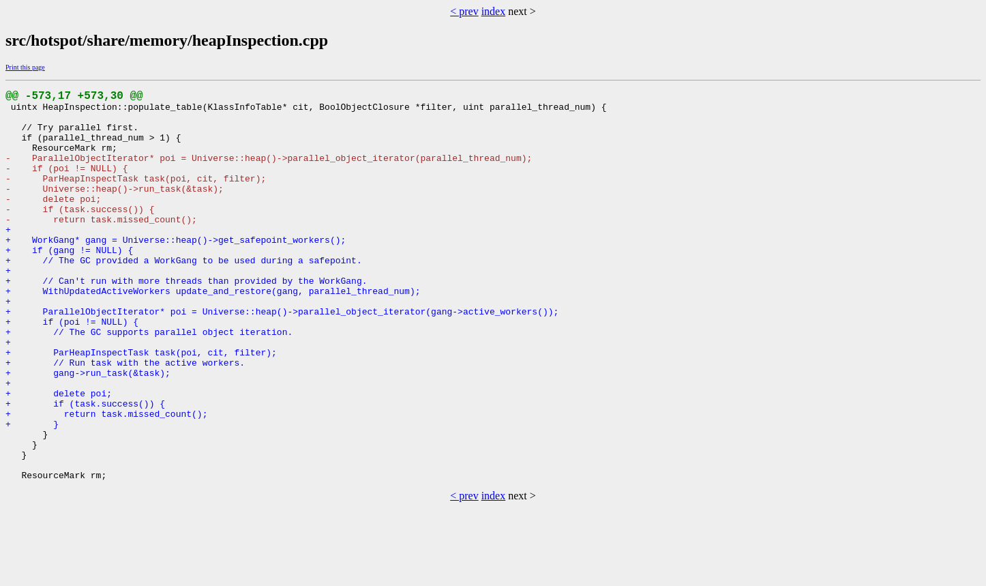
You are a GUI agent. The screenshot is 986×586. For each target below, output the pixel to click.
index (493, 11)
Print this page (25, 67)
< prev (464, 11)
